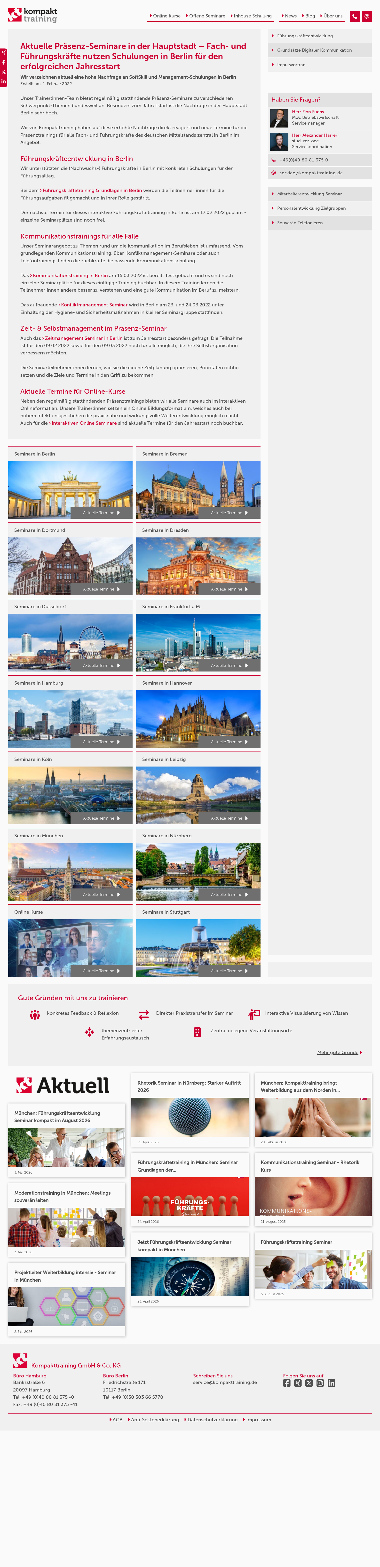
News (289, 16)
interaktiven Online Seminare (84, 423)
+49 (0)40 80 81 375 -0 (48, 1397)
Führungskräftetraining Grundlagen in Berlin (92, 190)
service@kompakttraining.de (225, 1382)
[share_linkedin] (3, 82)
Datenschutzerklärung (211, 1420)
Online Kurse (165, 16)
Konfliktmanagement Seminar (94, 305)
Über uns (331, 16)
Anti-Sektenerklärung (153, 1420)
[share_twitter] (3, 73)
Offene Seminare (205, 16)
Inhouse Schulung (251, 16)
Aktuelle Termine (101, 513)
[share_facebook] (3, 63)
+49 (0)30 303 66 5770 (137, 1397)
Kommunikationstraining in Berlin (70, 275)
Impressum (257, 1420)
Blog (308, 16)
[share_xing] (3, 53)
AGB (116, 1420)
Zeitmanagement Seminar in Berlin (84, 338)
